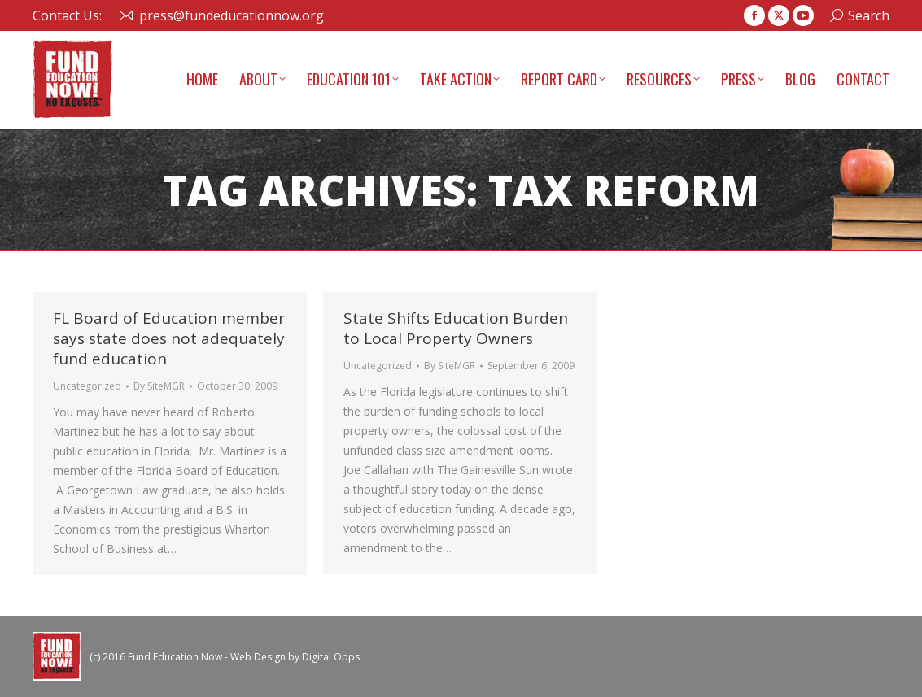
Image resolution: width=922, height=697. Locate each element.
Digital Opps (331, 657)
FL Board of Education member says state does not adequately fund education (169, 338)
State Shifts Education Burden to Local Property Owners (455, 328)
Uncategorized (87, 386)
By (159, 386)
